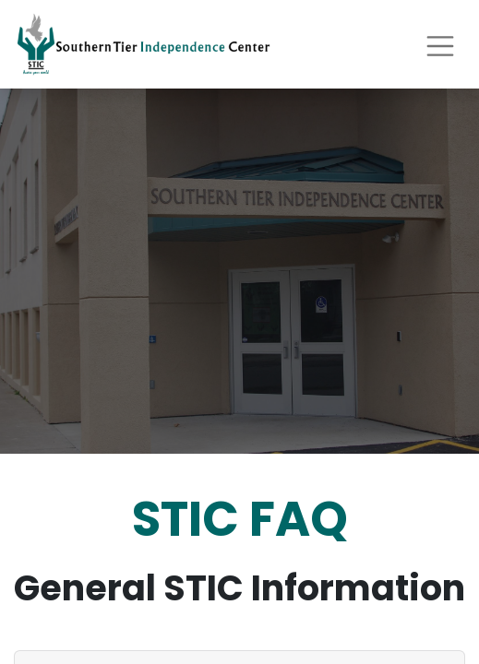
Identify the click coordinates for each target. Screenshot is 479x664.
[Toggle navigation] (440, 43)
